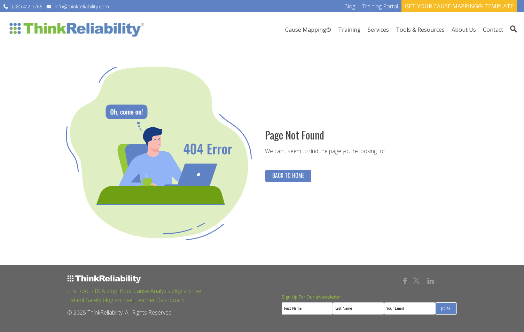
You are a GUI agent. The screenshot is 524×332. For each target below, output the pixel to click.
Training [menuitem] (349, 29)
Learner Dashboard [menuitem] (160, 300)
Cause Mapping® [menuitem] (308, 29)
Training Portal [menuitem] (380, 6)
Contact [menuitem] (493, 29)
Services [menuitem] (378, 29)
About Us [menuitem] (464, 29)
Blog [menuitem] (349, 6)
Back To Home (288, 175)
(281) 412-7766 (27, 6)
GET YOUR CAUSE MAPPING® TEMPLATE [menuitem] (459, 6)
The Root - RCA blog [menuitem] (92, 291)
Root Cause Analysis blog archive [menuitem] (160, 291)
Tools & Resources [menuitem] (420, 29)
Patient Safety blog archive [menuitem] (99, 300)
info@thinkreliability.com (82, 6)
